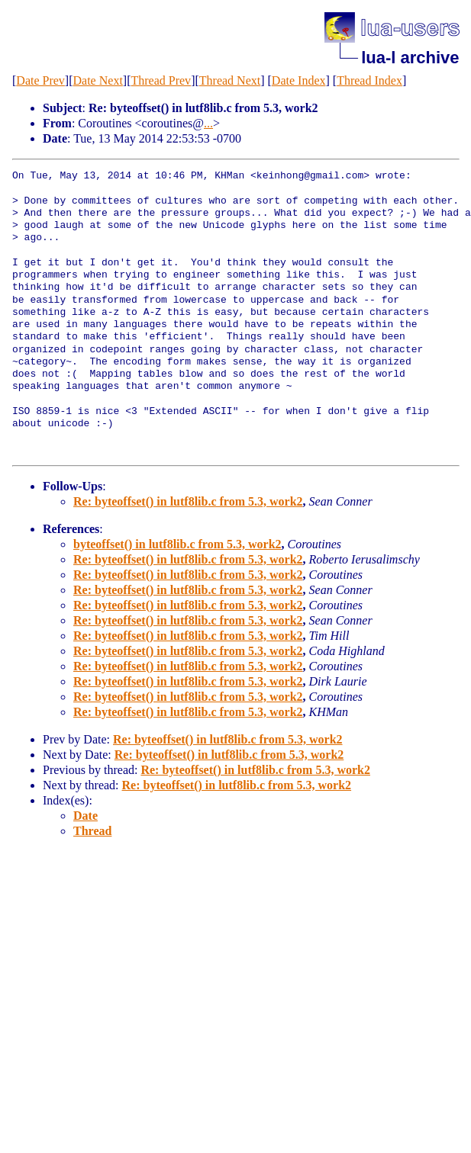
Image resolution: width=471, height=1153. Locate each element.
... (208, 123)
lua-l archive (410, 57)
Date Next (98, 80)
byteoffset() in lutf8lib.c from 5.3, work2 (177, 544)
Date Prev (40, 80)
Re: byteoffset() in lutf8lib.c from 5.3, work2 (188, 501)
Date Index (299, 80)
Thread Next (229, 80)
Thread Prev (161, 80)
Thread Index (369, 80)
